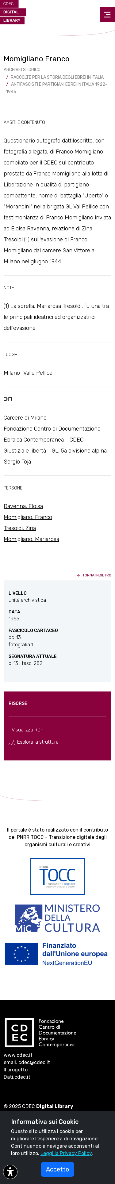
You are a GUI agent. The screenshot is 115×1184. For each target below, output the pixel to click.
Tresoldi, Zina (20, 528)
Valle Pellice (37, 373)
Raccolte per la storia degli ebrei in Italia (57, 77)
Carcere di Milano (25, 417)
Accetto (57, 1169)
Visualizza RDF (27, 730)
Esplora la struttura (34, 742)
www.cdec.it (18, 1055)
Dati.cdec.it (17, 1077)
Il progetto (16, 1070)
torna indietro (93, 575)
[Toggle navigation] (107, 14)
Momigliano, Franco (28, 517)
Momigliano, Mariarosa (31, 539)
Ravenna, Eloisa (23, 506)
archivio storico (22, 69)
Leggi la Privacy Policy (66, 1153)
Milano (12, 373)
